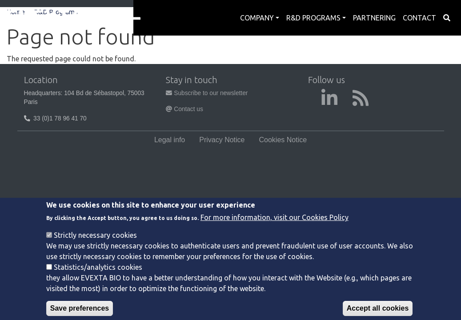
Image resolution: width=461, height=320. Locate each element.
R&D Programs (313, 18)
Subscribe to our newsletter (207, 93)
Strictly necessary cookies (95, 244)
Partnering (374, 18)
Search (447, 18)
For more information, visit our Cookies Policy (274, 227)
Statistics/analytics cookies (98, 276)
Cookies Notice (283, 140)
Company (257, 18)
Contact (419, 18)
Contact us (184, 109)
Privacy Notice (222, 140)
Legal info (169, 140)
